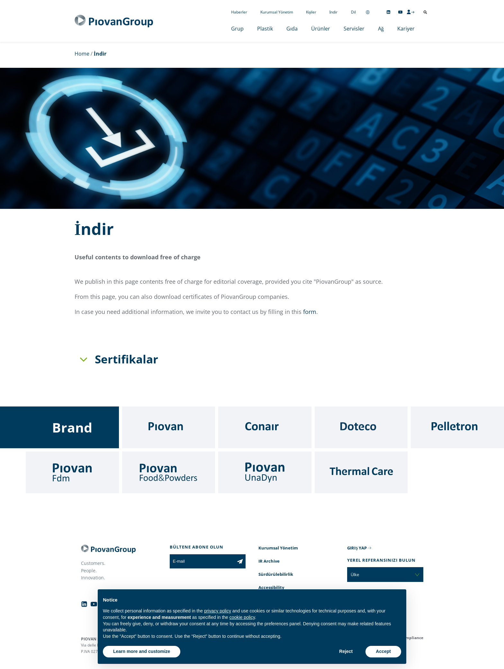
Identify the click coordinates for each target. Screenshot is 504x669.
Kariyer (406, 28)
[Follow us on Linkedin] (388, 12)
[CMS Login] (410, 12)
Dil (353, 12)
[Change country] (368, 12)
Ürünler (320, 28)
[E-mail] (202, 561)
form (309, 312)
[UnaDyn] (264, 472)
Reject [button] (346, 651)
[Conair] (264, 427)
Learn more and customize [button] (141, 651)
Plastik (265, 28)
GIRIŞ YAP (357, 548)
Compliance (412, 637)
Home (82, 53)
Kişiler (311, 12)
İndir (333, 12)
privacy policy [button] (217, 610)
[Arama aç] (425, 12)
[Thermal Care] (361, 472)
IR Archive (269, 561)
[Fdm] (72, 472)
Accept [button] (383, 651)
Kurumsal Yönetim (276, 12)
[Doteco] (361, 427)
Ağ (381, 28)
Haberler (239, 12)
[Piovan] (168, 427)
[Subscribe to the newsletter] (240, 561)
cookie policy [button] (242, 617)
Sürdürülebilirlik (275, 574)
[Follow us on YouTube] (400, 12)
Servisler (354, 28)
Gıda (292, 28)
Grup (237, 28)
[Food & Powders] (168, 472)
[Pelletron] (457, 427)
